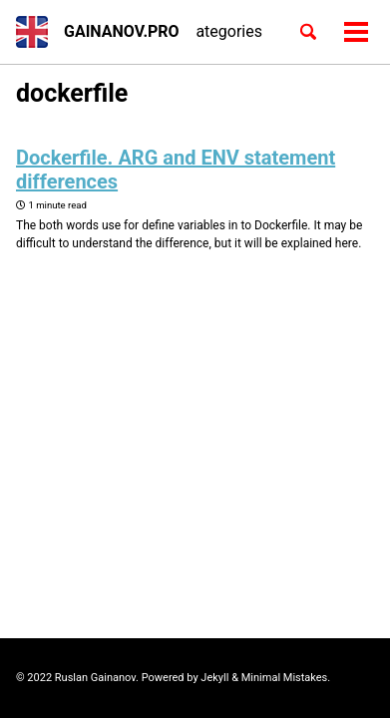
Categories (224, 31)
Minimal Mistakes (284, 677)
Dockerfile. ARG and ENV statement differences (175, 169)
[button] (32, 32)
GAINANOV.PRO (122, 31)
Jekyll (214, 677)
